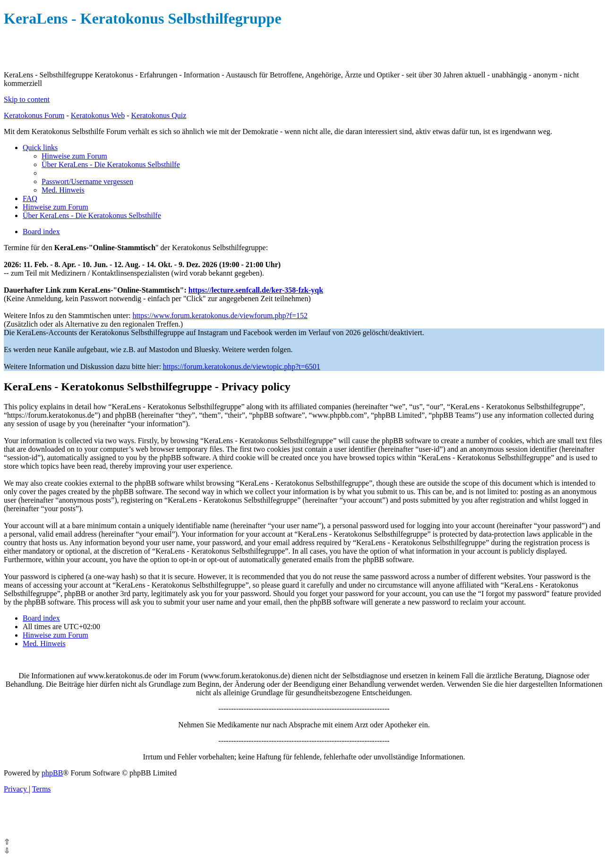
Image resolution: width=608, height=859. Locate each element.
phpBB (52, 773)
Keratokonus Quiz (158, 115)
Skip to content (27, 99)
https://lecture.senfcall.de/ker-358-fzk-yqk (255, 290)
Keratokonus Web (98, 115)
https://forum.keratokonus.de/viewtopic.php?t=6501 (241, 366)
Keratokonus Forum (34, 115)
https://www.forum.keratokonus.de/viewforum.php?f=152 (220, 316)
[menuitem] (74, 156)
